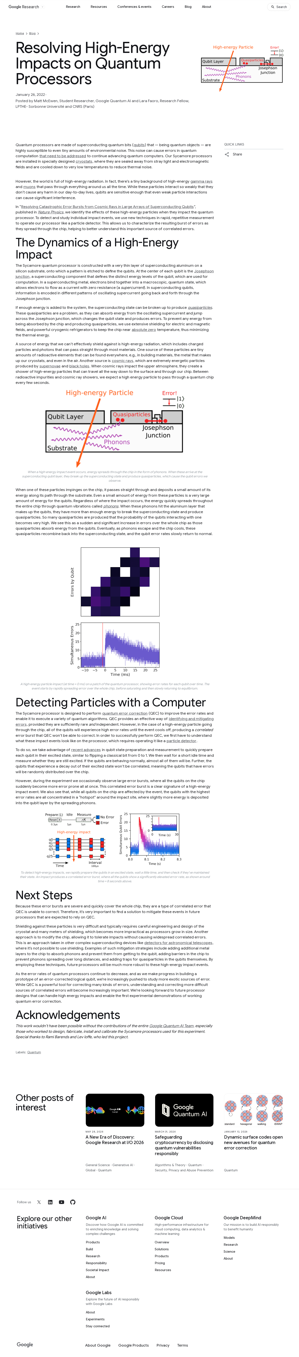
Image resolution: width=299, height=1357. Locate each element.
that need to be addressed (62, 156)
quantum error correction (125, 713)
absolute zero (144, 329)
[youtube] (61, 1202)
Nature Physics (50, 212)
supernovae (49, 366)
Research (73, 7)
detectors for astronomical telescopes (178, 942)
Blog (188, 7)
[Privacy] (163, 1345)
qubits (139, 144)
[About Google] (97, 1345)
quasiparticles (200, 307)
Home (20, 33)
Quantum (34, 1052)
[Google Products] (133, 1345)
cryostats (84, 161)
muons (29, 186)
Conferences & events (134, 7)
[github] (73, 1202)
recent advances (86, 749)
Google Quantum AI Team (171, 1025)
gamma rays (201, 181)
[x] (39, 1202)
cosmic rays (122, 360)
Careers (168, 7)
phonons (110, 506)
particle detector (181, 740)
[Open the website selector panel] (42, 7)
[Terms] (182, 1345)
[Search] (278, 7)
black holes (79, 366)
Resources (99, 7)
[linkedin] (50, 1202)
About (206, 7)
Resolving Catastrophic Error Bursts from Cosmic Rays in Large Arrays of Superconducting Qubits (107, 206)
